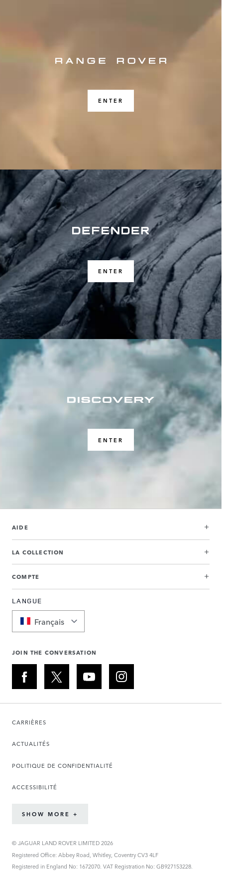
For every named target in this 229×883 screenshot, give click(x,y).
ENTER (110, 100)
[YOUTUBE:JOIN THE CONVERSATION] (89, 676)
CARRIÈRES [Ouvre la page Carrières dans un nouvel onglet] (29, 722)
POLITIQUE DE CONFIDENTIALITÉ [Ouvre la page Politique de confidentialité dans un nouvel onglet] (62, 765)
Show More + (50, 814)
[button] (111, 531)
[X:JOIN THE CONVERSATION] (56, 676)
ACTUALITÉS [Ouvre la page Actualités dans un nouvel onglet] (31, 743)
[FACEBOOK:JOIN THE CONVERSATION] (24, 676)
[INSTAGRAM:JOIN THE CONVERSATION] (121, 676)
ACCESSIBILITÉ (34, 787)
